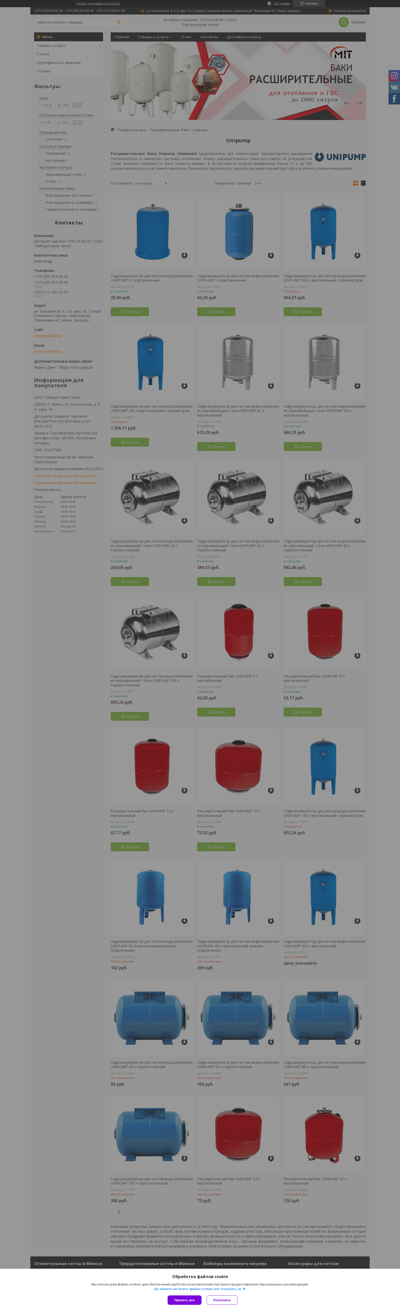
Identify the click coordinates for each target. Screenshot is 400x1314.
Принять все (184, 1300)
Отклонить (222, 1300)
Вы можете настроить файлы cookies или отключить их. (198, 1289)
